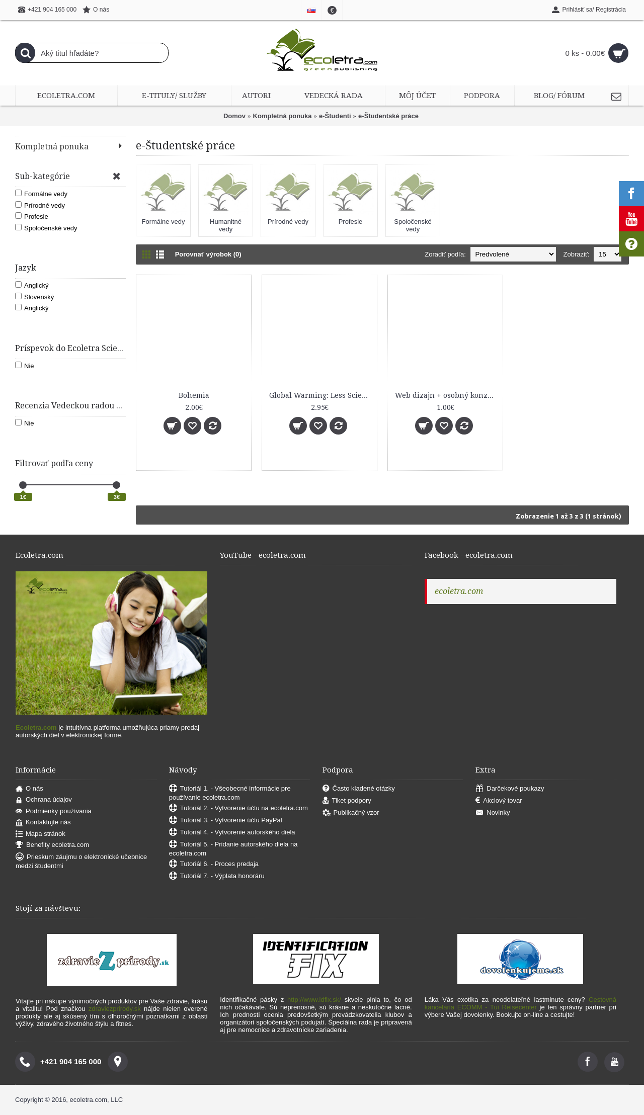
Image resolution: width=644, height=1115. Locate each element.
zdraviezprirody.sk (115, 1008)
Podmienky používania (54, 811)
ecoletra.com (459, 591)
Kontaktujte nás (43, 822)
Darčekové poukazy (509, 789)
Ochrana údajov (44, 800)
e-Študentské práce (388, 116)
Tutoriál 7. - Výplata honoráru (217, 876)
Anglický (31, 285)
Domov (234, 116)
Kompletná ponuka (282, 116)
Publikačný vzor (351, 813)
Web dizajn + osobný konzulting (447, 395)
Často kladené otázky (359, 789)
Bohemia (194, 395)
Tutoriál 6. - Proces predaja (214, 864)
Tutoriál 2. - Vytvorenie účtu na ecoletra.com (238, 808)
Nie (24, 366)
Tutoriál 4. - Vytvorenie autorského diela (232, 832)
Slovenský (34, 297)
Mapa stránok (40, 834)
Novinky (492, 813)
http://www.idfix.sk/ (314, 999)
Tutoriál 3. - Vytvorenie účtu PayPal (225, 820)
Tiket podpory (347, 801)
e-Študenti (335, 116)
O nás (29, 789)
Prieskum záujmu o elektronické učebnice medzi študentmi (81, 861)
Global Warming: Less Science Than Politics (321, 395)
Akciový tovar (498, 801)
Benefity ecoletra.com (52, 845)
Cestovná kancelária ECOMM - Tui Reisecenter (520, 1003)
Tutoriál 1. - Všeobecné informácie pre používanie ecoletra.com (230, 793)
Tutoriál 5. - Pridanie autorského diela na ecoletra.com (233, 848)
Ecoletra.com (36, 727)
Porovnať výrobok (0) (208, 254)
